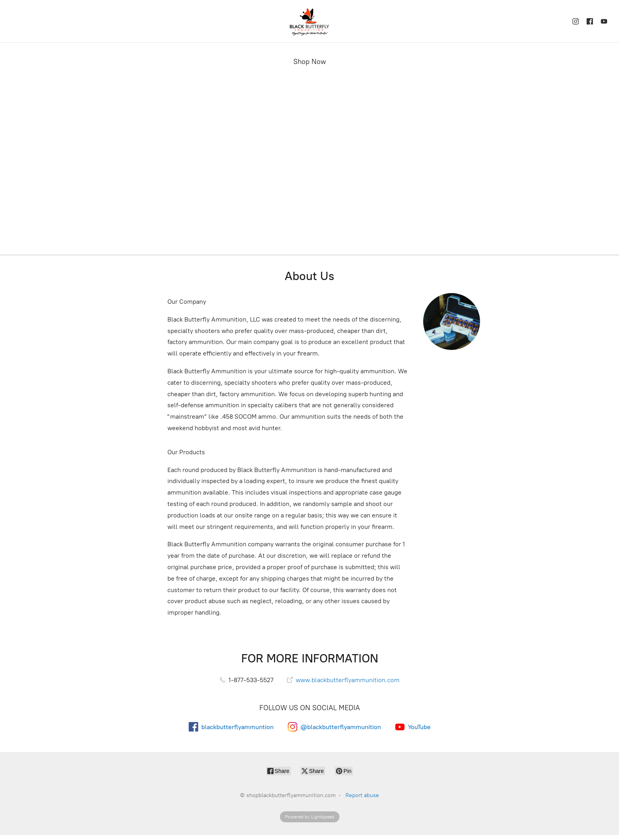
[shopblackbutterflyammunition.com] (309, 21)
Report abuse (362, 795)
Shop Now (309, 61)
